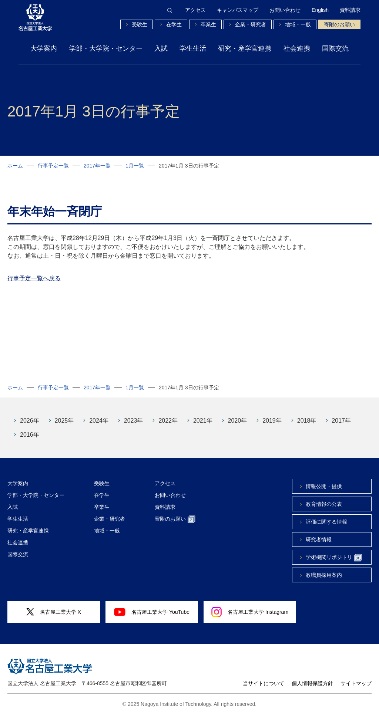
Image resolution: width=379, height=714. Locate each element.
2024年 (98, 420)
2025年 (64, 420)
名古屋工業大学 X (53, 612)
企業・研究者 (250, 24)
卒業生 (208, 24)
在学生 (174, 24)
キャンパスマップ (237, 10)
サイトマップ (356, 683)
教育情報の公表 (324, 504)
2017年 (341, 420)
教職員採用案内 (324, 575)
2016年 (29, 435)
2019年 (272, 420)
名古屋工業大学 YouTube (152, 612)
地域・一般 (298, 24)
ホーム (15, 166)
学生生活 (193, 48)
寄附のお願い (339, 24)
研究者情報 (319, 539)
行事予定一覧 (53, 166)
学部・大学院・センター (105, 48)
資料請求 (350, 10)
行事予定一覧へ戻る (34, 278)
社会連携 (297, 48)
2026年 (29, 420)
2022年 (168, 420)
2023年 (133, 420)
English (320, 10)
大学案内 (43, 48)
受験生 (139, 24)
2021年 (202, 420)
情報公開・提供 (324, 486)
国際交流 (335, 48)
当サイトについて (263, 683)
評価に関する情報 (326, 522)
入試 (161, 48)
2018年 (306, 420)
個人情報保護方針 (312, 683)
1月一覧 (134, 166)
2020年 (237, 420)
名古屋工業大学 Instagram (249, 612)
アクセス (195, 10)
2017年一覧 (97, 166)
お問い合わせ (285, 10)
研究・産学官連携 (244, 48)
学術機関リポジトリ (334, 558)
